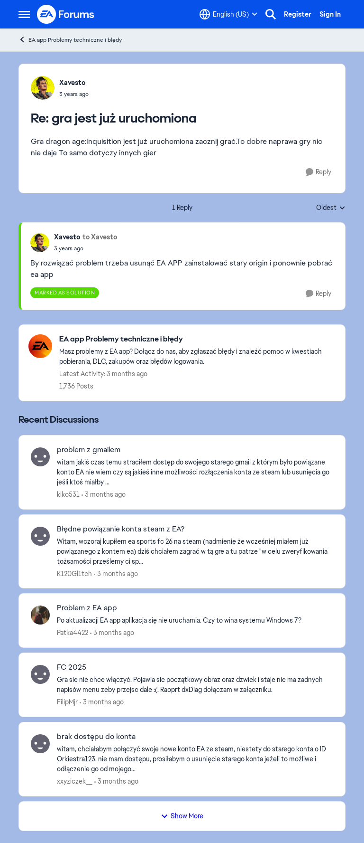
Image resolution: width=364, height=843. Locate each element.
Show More (182, 816)
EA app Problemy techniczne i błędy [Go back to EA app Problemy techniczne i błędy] (70, 40)
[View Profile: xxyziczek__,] (40, 743)
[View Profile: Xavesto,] (43, 88)
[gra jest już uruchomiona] (74, 94)
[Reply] (318, 172)
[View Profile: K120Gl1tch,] (40, 536)
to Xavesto (99, 237)
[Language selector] (228, 14)
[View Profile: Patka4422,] (40, 615)
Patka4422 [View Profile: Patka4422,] (72, 632)
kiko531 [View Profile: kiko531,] (68, 494)
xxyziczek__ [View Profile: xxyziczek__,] (74, 781)
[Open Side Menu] (24, 14)
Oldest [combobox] (331, 208)
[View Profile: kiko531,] (40, 456)
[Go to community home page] (66, 14)
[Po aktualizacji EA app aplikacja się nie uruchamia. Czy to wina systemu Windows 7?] (195, 620)
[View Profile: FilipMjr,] (40, 674)
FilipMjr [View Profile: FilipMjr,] (67, 702)
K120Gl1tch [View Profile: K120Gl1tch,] (74, 573)
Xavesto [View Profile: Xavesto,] (72, 82)
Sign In (330, 14)
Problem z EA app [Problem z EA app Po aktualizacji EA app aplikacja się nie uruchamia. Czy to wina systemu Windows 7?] (87, 608)
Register (297, 14)
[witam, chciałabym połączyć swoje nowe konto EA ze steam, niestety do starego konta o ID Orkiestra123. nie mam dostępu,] (195, 759)
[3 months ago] (104, 495)
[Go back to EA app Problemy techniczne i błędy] (197, 339)
